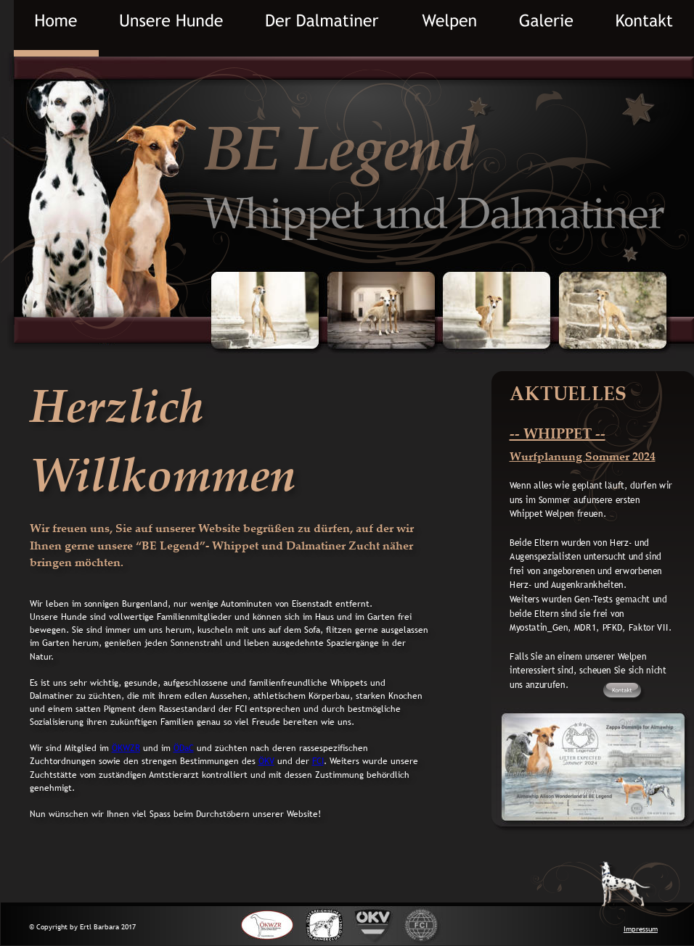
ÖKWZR (126, 748)
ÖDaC (184, 748)
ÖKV (266, 761)
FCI (318, 761)
